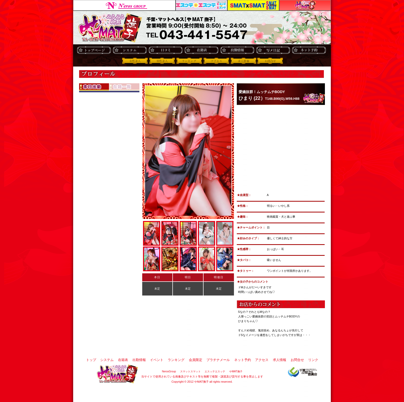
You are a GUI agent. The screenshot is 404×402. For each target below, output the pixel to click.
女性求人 (135, 61)
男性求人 (162, 61)
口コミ (165, 50)
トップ (94, 50)
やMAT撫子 (305, 5)
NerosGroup (124, 5)
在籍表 (201, 50)
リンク (313, 360)
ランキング (189, 61)
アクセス (216, 61)
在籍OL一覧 (124, 87)
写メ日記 (273, 50)
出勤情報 (237, 50)
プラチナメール (218, 360)
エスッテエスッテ (201, 5)
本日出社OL (94, 87)
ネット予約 (309, 50)
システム (130, 50)
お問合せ (270, 61)
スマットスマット (253, 5)
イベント (156, 360)
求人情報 (243, 61)
